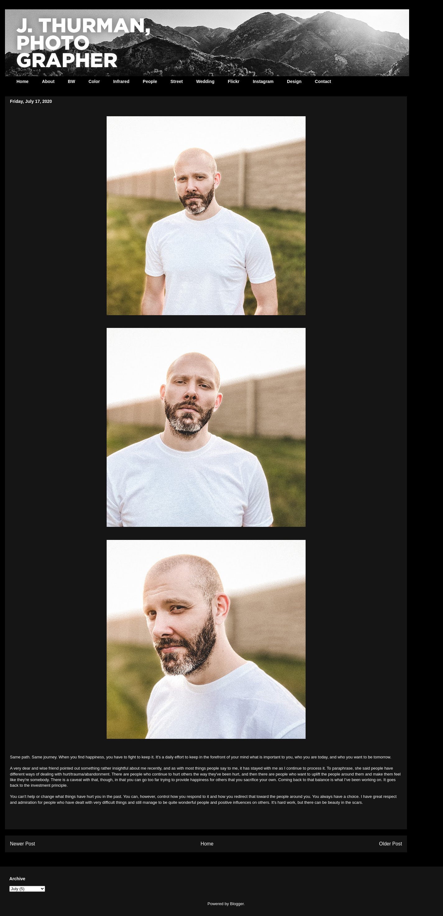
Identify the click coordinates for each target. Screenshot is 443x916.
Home (22, 81)
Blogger (237, 903)
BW (71, 81)
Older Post (390, 843)
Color (94, 81)
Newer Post (22, 843)
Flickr (233, 81)
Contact (323, 81)
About (48, 81)
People (150, 81)
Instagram (263, 81)
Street (176, 81)
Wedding (205, 81)
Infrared (121, 81)
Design (294, 81)
